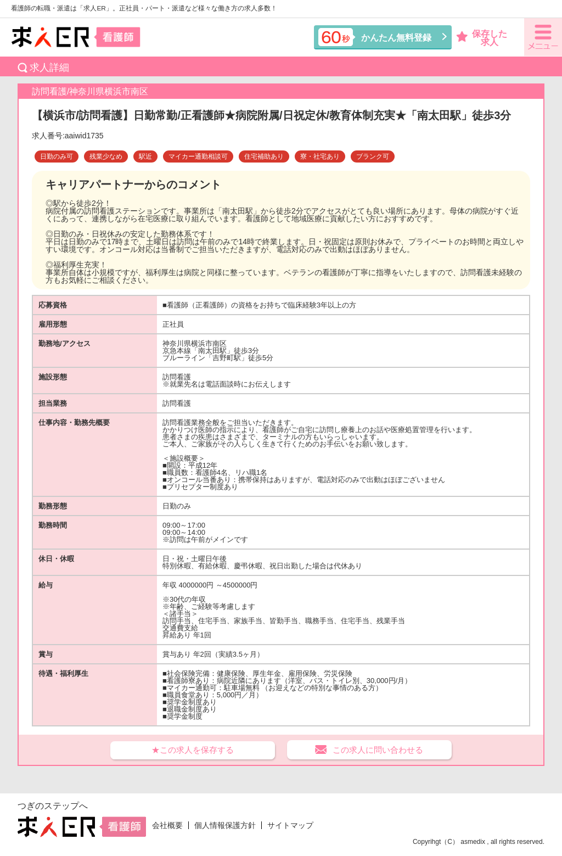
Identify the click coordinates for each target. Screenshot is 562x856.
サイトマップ (290, 825)
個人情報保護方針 (225, 825)
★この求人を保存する (192, 749)
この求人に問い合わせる (378, 749)
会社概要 (167, 825)
